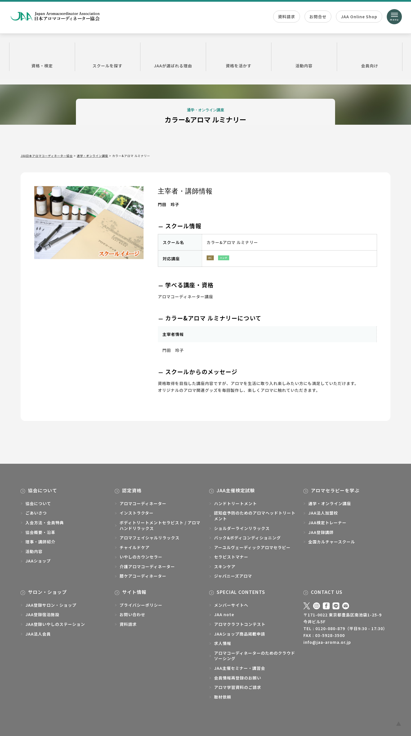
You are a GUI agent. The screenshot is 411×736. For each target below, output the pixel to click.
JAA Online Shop (359, 16)
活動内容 (304, 56)
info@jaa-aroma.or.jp (327, 642)
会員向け (369, 56)
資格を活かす (238, 56)
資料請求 (286, 16)
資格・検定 (42, 56)
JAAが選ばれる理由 (173, 56)
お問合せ (318, 16)
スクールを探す (107, 56)
